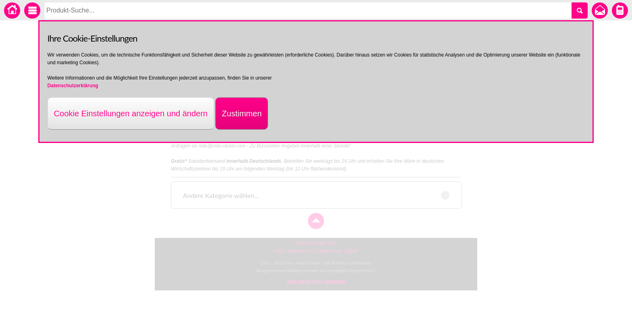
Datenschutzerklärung (73, 85)
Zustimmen (242, 113)
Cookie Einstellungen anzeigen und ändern (131, 113)
